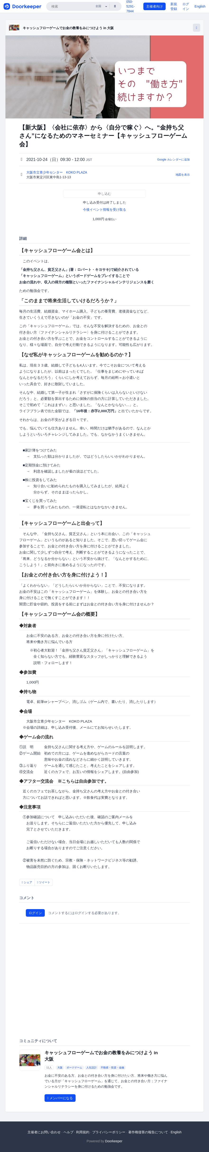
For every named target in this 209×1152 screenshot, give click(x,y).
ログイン (35, 913)
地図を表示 (183, 174)
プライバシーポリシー (108, 1132)
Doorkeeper (113, 1141)
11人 (49, 1067)
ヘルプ (68, 1132)
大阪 (60, 1067)
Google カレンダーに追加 (173, 159)
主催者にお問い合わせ (44, 1132)
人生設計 (91, 1067)
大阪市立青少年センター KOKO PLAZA (57, 172)
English (200, 6)
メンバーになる (60, 1098)
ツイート (43, 882)
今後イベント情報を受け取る (104, 209)
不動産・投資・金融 (112, 1067)
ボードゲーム (74, 1067)
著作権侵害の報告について (148, 1132)
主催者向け (154, 6)
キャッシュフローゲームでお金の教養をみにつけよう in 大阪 (68, 28)
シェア (27, 882)
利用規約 (82, 1132)
